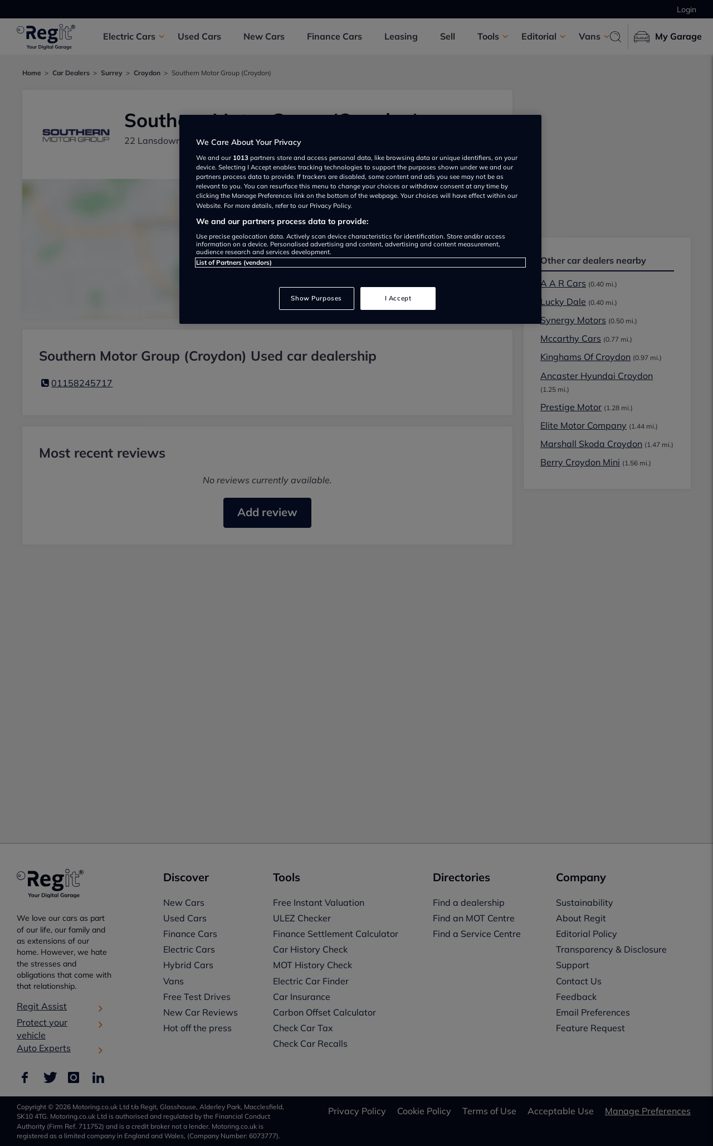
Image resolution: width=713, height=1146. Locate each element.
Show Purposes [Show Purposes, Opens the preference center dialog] (316, 298)
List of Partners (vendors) (234, 262)
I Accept (398, 298)
